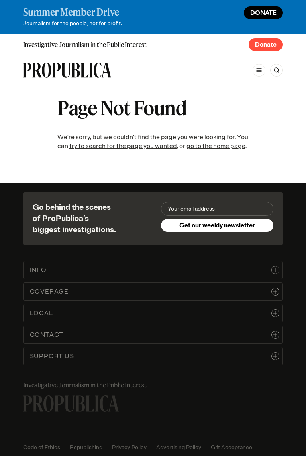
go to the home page (215, 146)
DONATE (263, 13)
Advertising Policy (178, 447)
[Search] (276, 70)
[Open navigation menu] (259, 70)
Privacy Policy (129, 447)
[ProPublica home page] (71, 403)
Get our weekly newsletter (217, 225)
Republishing (86, 447)
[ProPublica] (67, 70)
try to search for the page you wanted (123, 146)
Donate (266, 45)
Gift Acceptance (231, 447)
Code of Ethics (41, 447)
